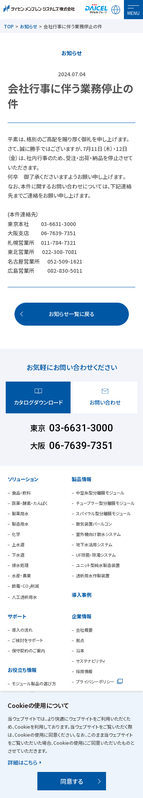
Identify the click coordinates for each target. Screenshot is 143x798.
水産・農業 (21, 575)
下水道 (18, 555)
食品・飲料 (21, 493)
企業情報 (82, 616)
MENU (133, 13)
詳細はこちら (22, 762)
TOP (9, 26)
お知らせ (28, 26)
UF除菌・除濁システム (96, 555)
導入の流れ (22, 630)
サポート (17, 616)
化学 (16, 534)
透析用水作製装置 (92, 575)
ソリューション (23, 479)
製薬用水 (20, 513)
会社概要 (84, 630)
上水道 (18, 544)
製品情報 (82, 479)
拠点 (80, 640)
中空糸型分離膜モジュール (100, 493)
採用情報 (84, 671)
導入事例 (82, 594)
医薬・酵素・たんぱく (30, 503)
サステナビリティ (90, 661)
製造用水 (20, 524)
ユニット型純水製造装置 (98, 565)
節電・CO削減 (25, 586)
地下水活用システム (94, 544)
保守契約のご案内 (28, 650)
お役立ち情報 (22, 669)
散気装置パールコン (94, 524)
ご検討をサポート (27, 640)
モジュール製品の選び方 (34, 683)
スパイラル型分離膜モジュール (103, 513)
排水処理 (20, 565)
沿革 (80, 650)
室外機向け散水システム (98, 534)
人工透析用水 (24, 597)
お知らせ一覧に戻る (72, 314)
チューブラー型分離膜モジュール (105, 503)
